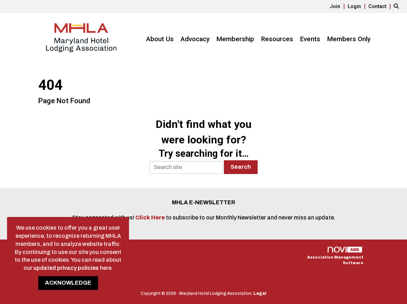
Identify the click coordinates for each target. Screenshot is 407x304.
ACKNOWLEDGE (68, 283)
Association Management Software (335, 256)
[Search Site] (398, 6)
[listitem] (338, 6)
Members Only (348, 39)
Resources (277, 39)
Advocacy (195, 39)
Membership (235, 39)
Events (310, 39)
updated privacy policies (66, 268)
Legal (259, 293)
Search (241, 167)
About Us (160, 39)
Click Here (150, 218)
